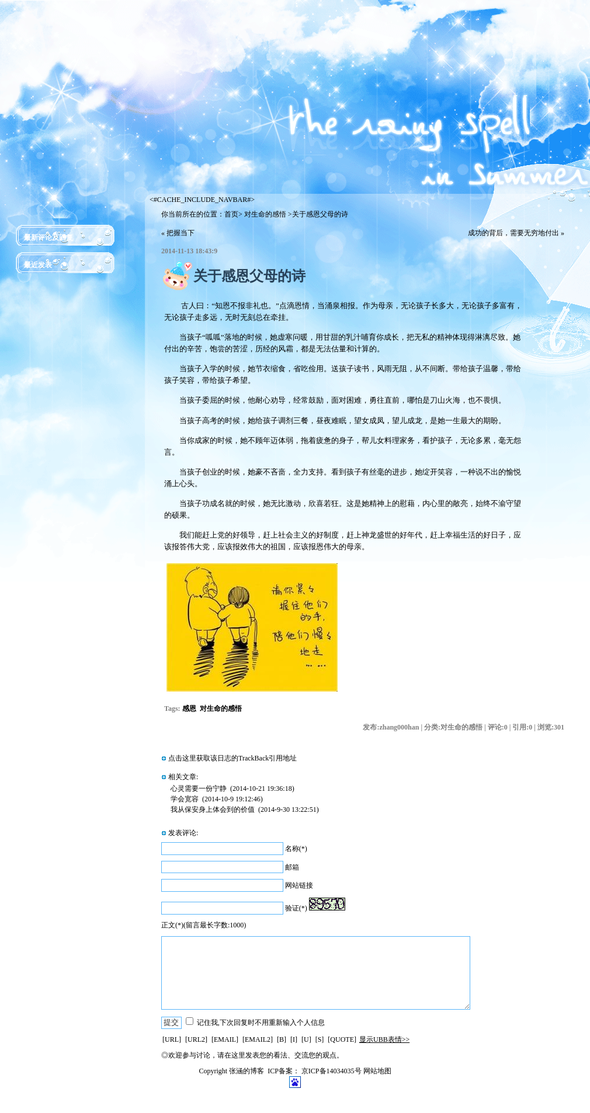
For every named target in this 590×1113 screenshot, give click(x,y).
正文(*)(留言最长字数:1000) (203, 925)
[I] (293, 1039)
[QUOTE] (342, 1039)
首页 (231, 214)
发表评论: (183, 833)
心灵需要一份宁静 (199, 788)
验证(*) (296, 908)
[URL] (171, 1039)
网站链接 (299, 885)
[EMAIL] (224, 1039)
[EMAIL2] (257, 1039)
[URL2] (196, 1039)
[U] (306, 1039)
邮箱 (292, 867)
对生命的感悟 (265, 214)
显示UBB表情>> (384, 1039)
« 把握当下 (178, 233)
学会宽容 (185, 799)
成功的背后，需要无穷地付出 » (516, 233)
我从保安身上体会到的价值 (213, 809)
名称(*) (296, 849)
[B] (281, 1039)
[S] (319, 1039)
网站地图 (377, 1071)
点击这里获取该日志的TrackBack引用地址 (232, 758)
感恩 (189, 708)
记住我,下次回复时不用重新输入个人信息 (261, 1022)
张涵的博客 (246, 1071)
